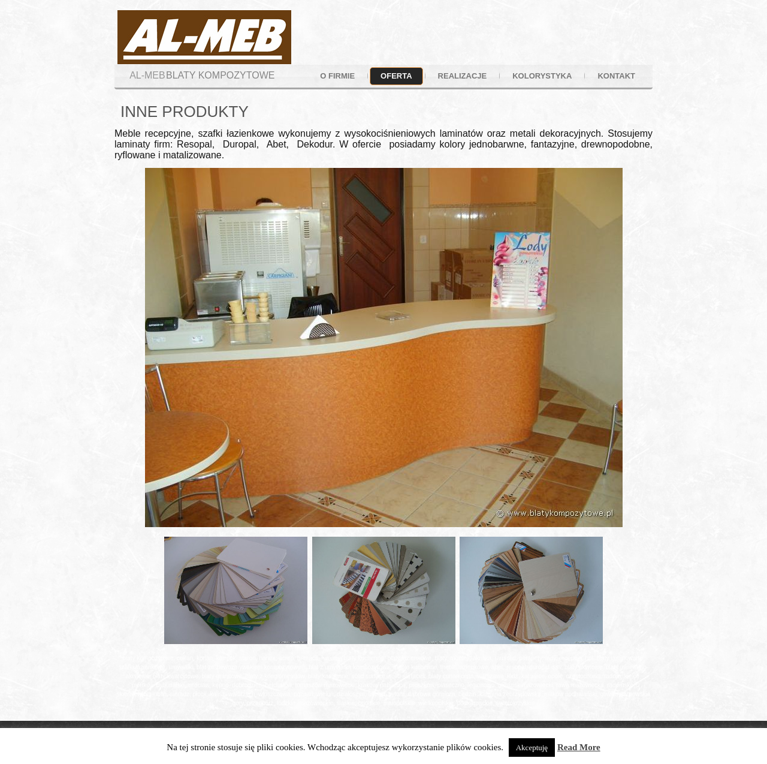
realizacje (462, 75)
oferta (396, 75)
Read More (578, 747)
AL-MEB (147, 75)
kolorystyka (542, 75)
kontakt (616, 75)
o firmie (337, 75)
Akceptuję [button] (532, 747)
